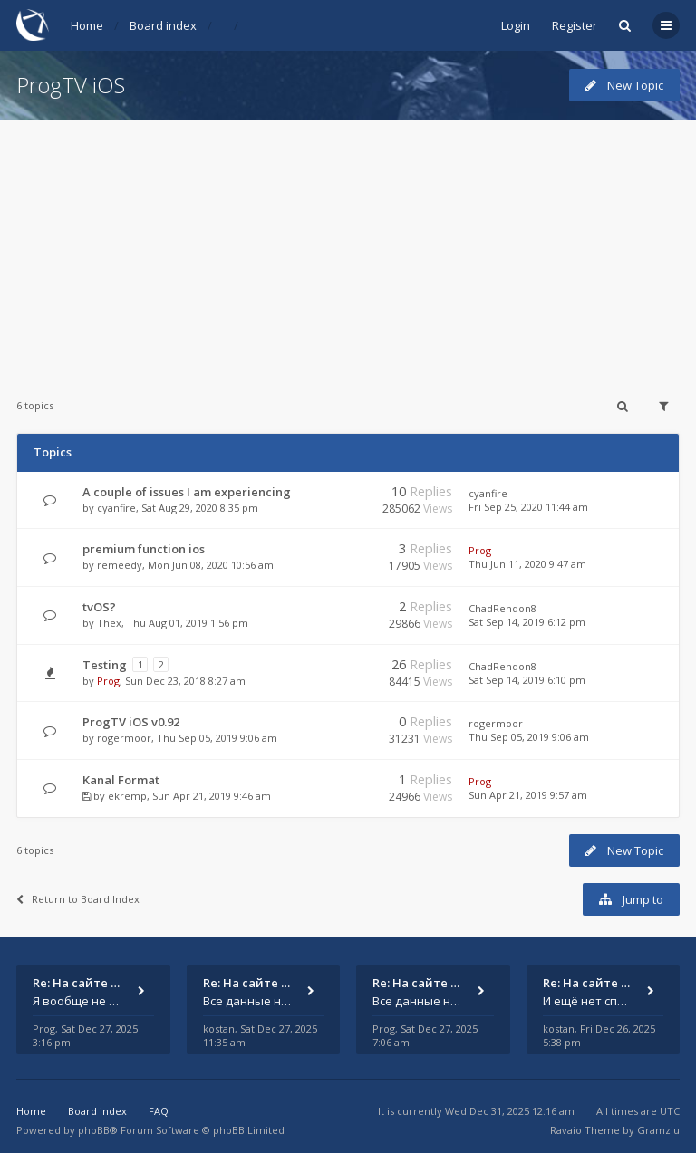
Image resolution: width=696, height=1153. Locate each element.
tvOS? (99, 607)
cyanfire (116, 507)
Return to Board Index (78, 899)
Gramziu (658, 1130)
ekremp (127, 795)
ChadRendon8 (502, 608)
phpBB (94, 1130)
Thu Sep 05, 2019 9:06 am (529, 737)
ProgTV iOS (70, 85)
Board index (163, 25)
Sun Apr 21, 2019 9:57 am (528, 795)
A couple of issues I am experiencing (186, 492)
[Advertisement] (348, 246)
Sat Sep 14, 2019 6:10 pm (527, 680)
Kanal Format (121, 780)
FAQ (159, 1111)
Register (574, 25)
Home (87, 25)
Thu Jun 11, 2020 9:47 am (527, 564)
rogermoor (124, 738)
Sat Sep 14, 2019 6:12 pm (527, 622)
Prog (480, 550)
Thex (109, 622)
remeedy (119, 565)
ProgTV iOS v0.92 (130, 722)
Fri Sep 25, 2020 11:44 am (528, 507)
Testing (104, 665)
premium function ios (143, 549)
